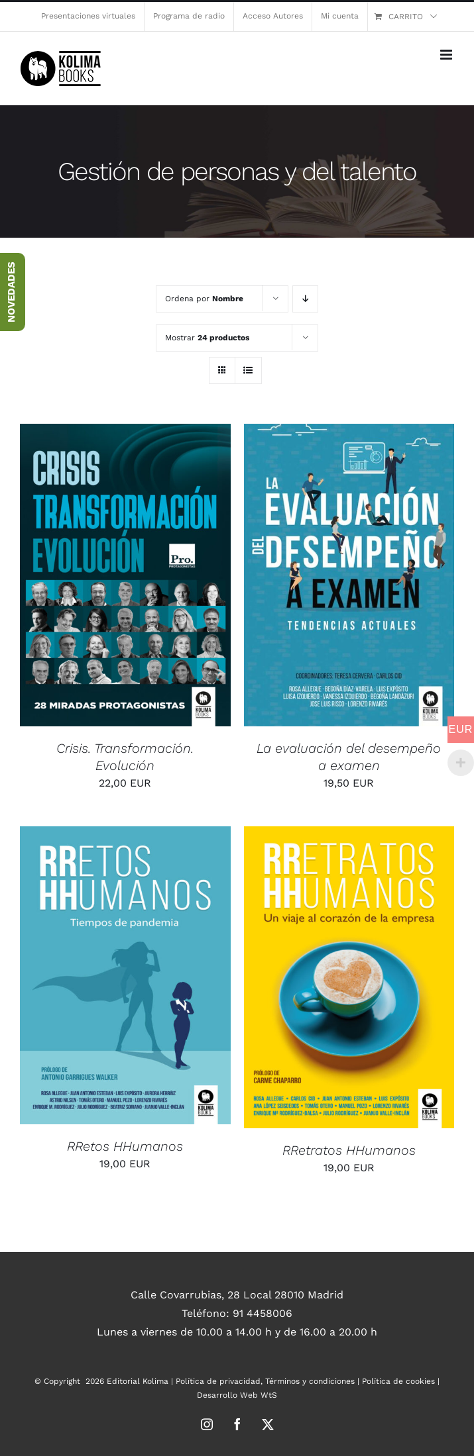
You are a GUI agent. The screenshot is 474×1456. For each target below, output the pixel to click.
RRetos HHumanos (125, 1146)
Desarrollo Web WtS (237, 1395)
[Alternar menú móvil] (447, 55)
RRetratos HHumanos (349, 1150)
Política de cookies (398, 1381)
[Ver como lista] (248, 370)
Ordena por (204, 298)
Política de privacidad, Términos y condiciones (265, 1381)
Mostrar (207, 337)
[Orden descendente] (305, 299)
